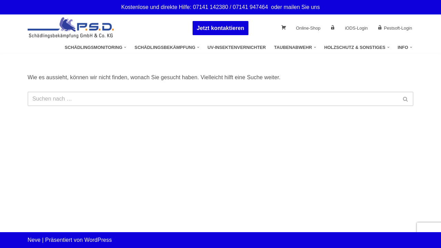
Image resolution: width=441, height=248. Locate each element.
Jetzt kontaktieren (220, 28)
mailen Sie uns (302, 7)
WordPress (98, 240)
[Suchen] (213, 99)
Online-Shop (308, 28)
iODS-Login (356, 28)
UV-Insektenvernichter (236, 47)
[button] (125, 47)
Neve (34, 240)
